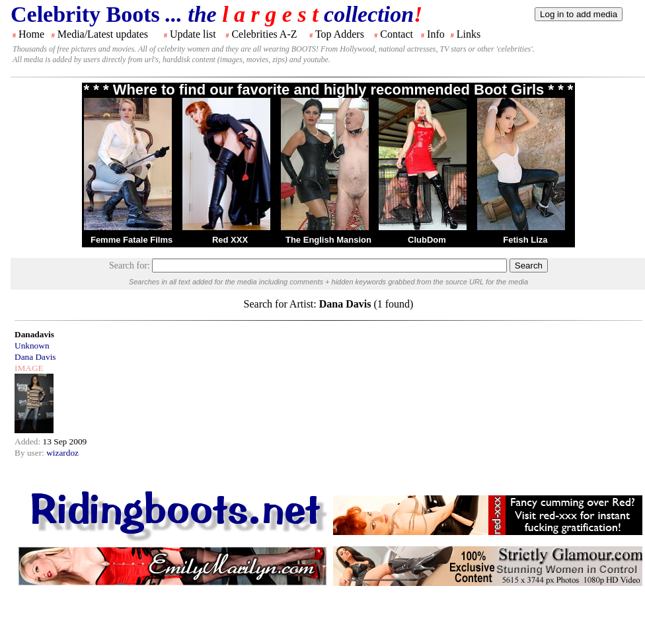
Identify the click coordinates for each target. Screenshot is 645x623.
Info (436, 34)
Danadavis (34, 334)
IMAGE (29, 368)
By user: (30, 453)
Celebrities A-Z (264, 34)
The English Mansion (328, 240)
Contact (396, 34)
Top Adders (339, 34)
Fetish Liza (525, 240)
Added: (29, 441)
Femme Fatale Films (131, 240)
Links (468, 34)
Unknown (32, 346)
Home (31, 34)
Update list (193, 34)
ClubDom (427, 240)
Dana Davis (35, 357)
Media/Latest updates (102, 34)
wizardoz (62, 453)
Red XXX (230, 240)
